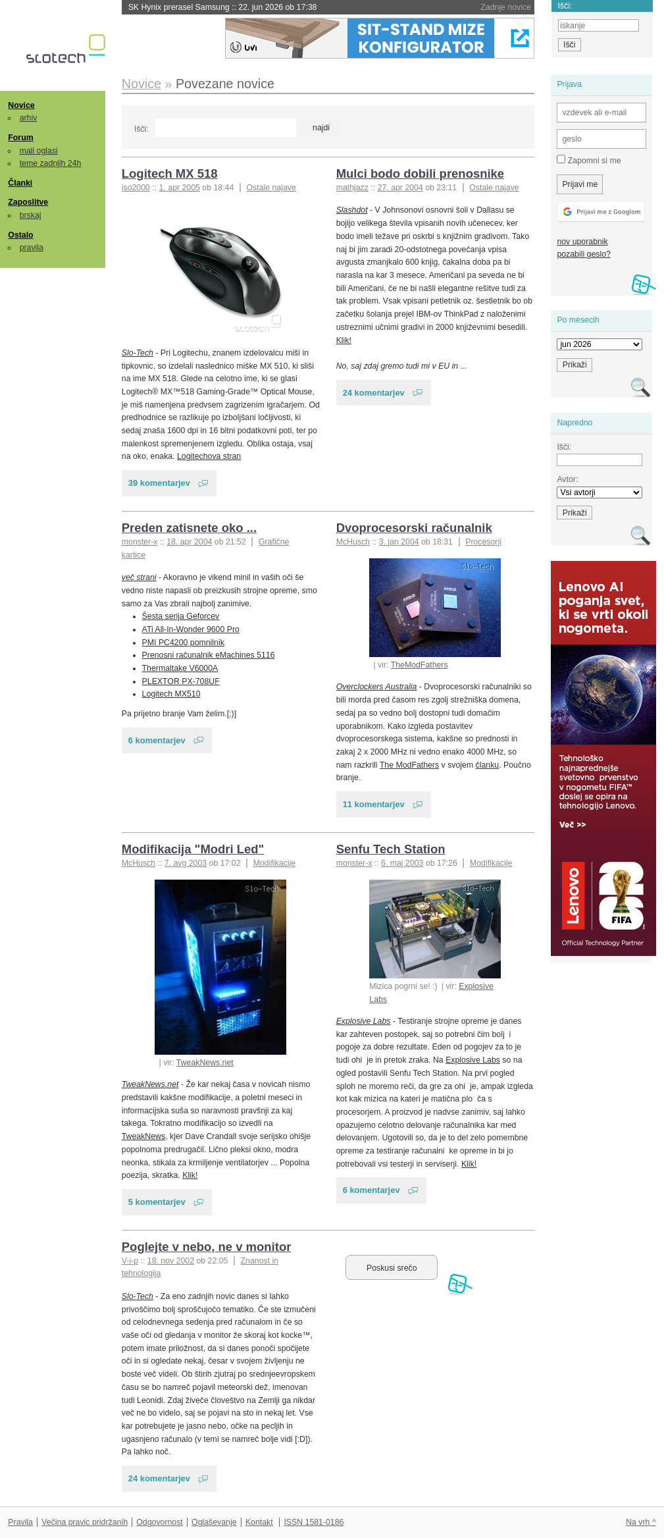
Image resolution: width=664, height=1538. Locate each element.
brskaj (30, 215)
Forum (20, 137)
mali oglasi (39, 150)
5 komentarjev (157, 1202)
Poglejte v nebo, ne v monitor (207, 1247)
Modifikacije (274, 863)
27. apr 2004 (400, 187)
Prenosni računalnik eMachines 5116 (208, 655)
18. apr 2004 (189, 541)
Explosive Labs (363, 1021)
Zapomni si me (589, 160)
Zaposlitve (28, 202)
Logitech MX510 (171, 694)
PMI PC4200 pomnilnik (183, 642)
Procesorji (483, 541)
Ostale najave (270, 187)
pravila (31, 247)
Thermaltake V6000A (180, 668)
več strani (139, 577)
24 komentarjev (374, 393)
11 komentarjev (374, 804)
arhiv (29, 117)
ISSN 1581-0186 (314, 1522)
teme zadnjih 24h (51, 163)
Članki (20, 183)
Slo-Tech (137, 353)
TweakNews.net (205, 1062)
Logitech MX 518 (170, 173)
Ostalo (20, 235)
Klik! (343, 340)
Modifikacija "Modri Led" (193, 849)
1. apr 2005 (179, 187)
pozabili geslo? (583, 254)
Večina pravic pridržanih (84, 1522)
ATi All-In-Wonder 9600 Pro (191, 629)
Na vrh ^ (640, 1522)
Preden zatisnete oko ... (189, 528)
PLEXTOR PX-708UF (181, 681)
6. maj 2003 (402, 863)
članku (487, 765)
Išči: (141, 129)
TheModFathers (419, 665)
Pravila (20, 1522)
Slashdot (352, 210)
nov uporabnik (582, 241)
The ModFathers (409, 765)
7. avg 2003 (186, 863)
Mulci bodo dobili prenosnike (420, 173)
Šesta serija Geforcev (181, 616)
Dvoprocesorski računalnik (414, 528)
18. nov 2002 (170, 1260)
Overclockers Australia (376, 686)
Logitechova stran (209, 456)
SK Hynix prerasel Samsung (222, 7)
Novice (21, 105)
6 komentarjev (157, 740)
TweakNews (143, 1136)
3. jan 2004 (399, 541)
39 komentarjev (159, 483)
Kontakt (259, 1522)
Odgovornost (159, 1522)
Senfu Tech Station (391, 849)
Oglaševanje (214, 1522)
